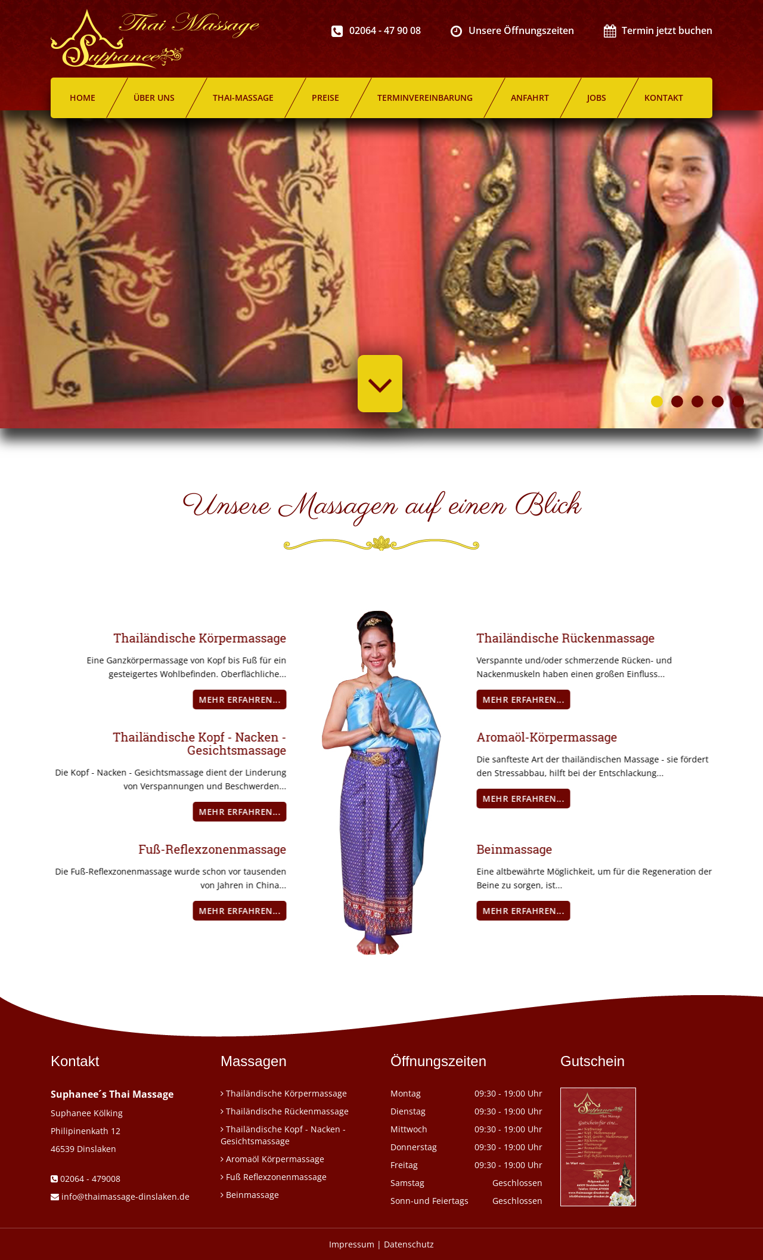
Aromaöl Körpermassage (275, 1159)
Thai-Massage (243, 97)
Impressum (351, 1244)
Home (82, 97)
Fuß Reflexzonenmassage (276, 1176)
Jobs (596, 97)
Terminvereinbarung (425, 97)
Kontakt (663, 97)
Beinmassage (252, 1194)
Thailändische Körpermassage (286, 1093)
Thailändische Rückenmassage (287, 1111)
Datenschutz (409, 1244)
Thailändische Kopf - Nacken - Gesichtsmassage (283, 1135)
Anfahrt (530, 97)
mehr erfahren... (191, 699)
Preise (325, 97)
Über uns (154, 97)
